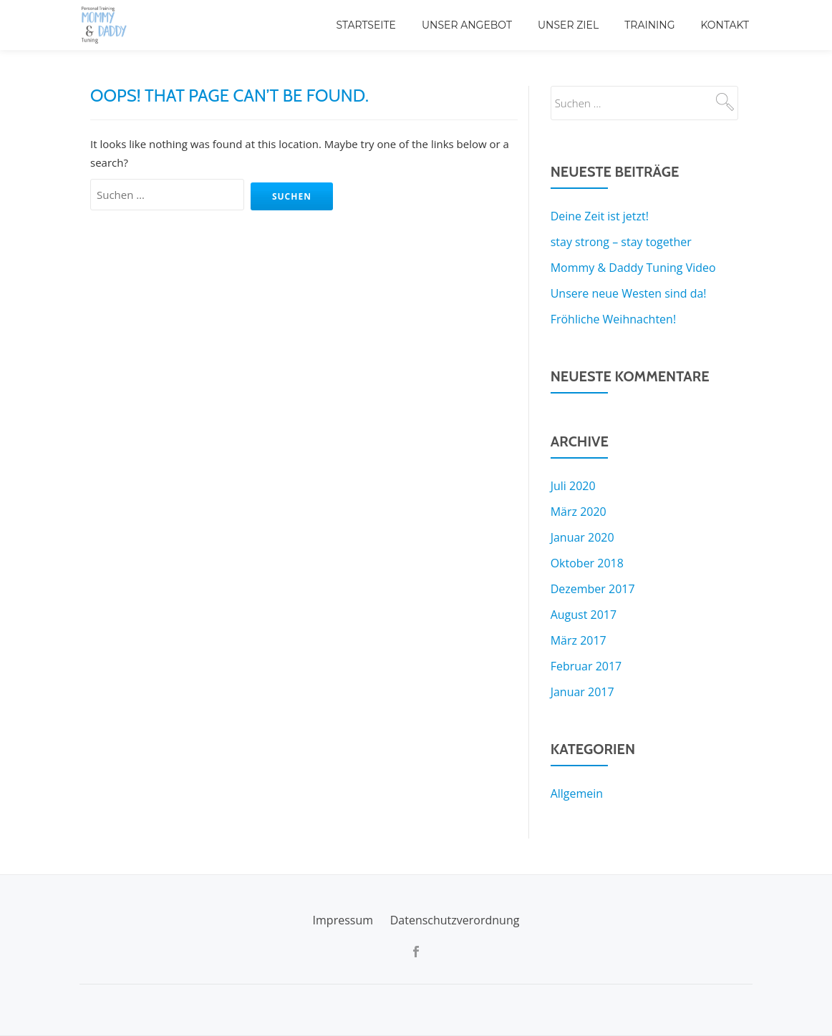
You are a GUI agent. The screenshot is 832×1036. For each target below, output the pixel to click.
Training (649, 25)
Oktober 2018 (587, 563)
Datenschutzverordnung (455, 920)
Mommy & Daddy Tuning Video (633, 267)
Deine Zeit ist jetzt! (600, 216)
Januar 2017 (582, 692)
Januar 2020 (582, 537)
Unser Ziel (568, 25)
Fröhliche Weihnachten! (613, 319)
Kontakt (724, 25)
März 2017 (578, 640)
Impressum (343, 920)
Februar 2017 (586, 666)
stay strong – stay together (621, 242)
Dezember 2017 (593, 589)
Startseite (366, 25)
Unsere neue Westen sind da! (629, 293)
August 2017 (584, 614)
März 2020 (578, 511)
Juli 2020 (573, 486)
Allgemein (577, 793)
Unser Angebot (467, 25)
